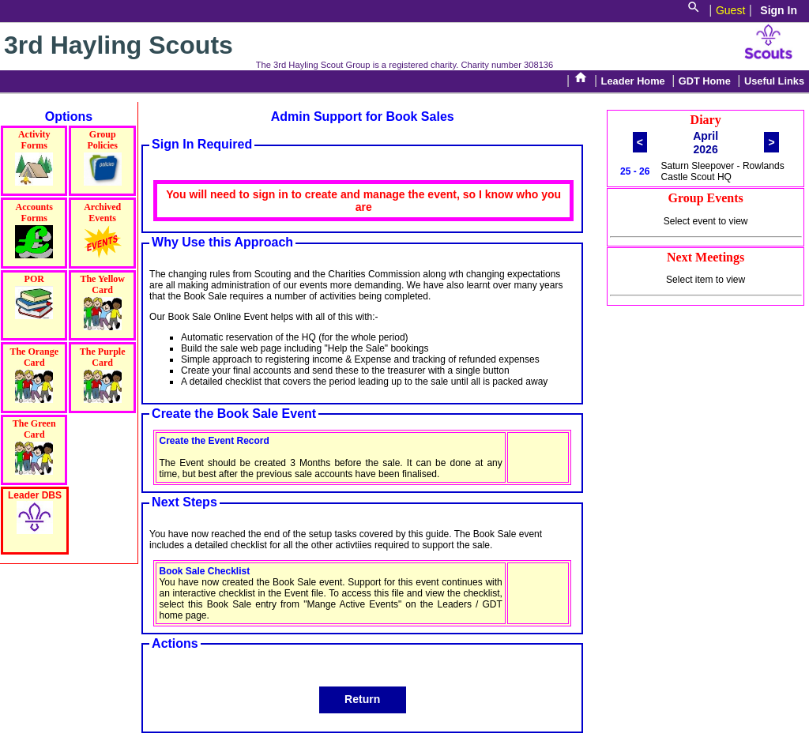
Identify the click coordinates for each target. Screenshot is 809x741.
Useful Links (774, 81)
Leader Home (633, 81)
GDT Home (705, 81)
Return (362, 699)
